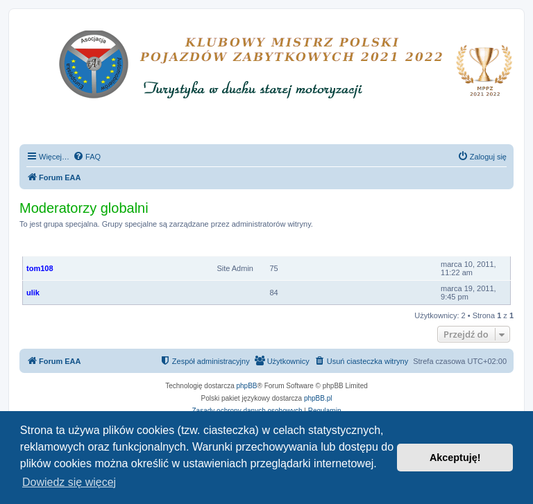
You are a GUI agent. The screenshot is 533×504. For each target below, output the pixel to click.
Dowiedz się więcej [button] (69, 482)
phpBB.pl (318, 398)
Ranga (244, 248)
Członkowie (48, 248)
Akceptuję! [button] (455, 457)
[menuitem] (87, 156)
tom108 (39, 268)
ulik (33, 292)
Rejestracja (464, 248)
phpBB (247, 386)
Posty (275, 248)
